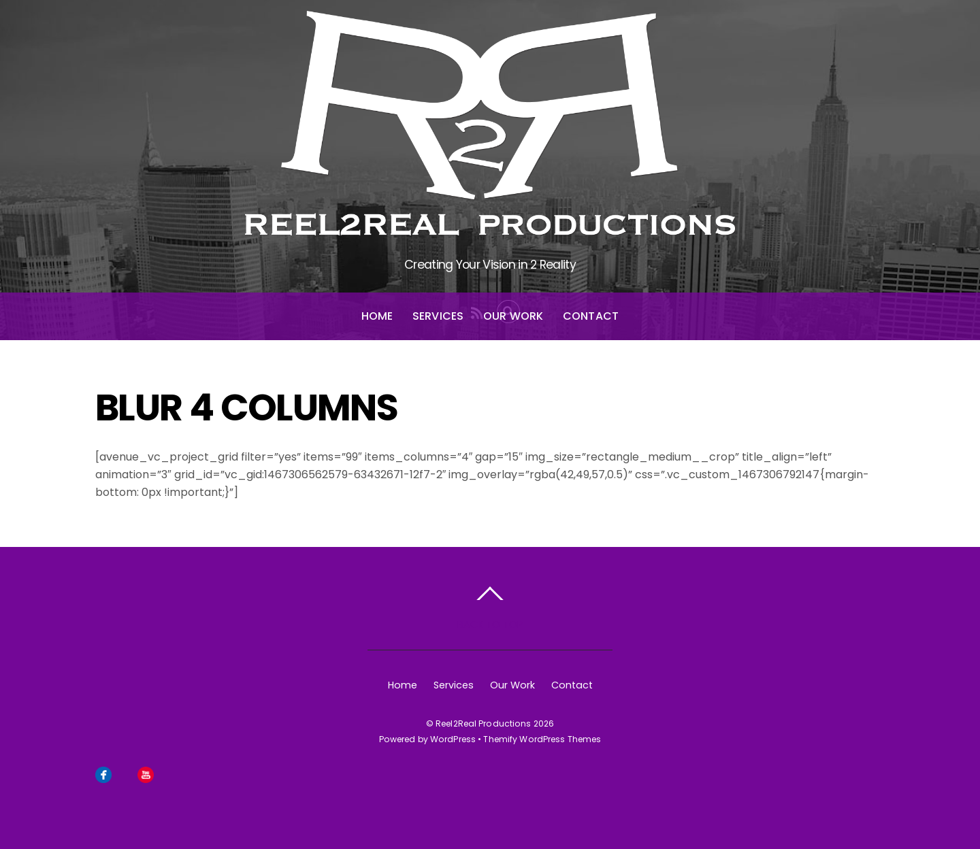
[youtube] (145, 773)
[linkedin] (167, 773)
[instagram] (124, 773)
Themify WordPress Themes (542, 739)
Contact (591, 316)
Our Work (513, 316)
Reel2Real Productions (484, 723)
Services (438, 316)
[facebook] (103, 773)
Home (377, 316)
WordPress (453, 739)
